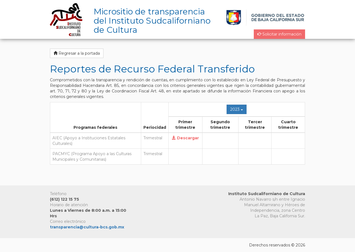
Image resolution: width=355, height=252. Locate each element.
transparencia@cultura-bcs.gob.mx (87, 227)
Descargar (185, 137)
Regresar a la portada (77, 53)
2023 (236, 109)
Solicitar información (279, 34)
